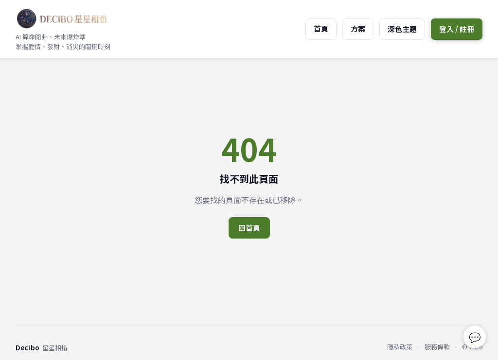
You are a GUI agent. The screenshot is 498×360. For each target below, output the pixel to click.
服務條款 (437, 346)
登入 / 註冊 (456, 29)
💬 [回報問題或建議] (475, 337)
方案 (358, 28)
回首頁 (249, 228)
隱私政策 (399, 346)
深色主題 (402, 29)
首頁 (321, 28)
